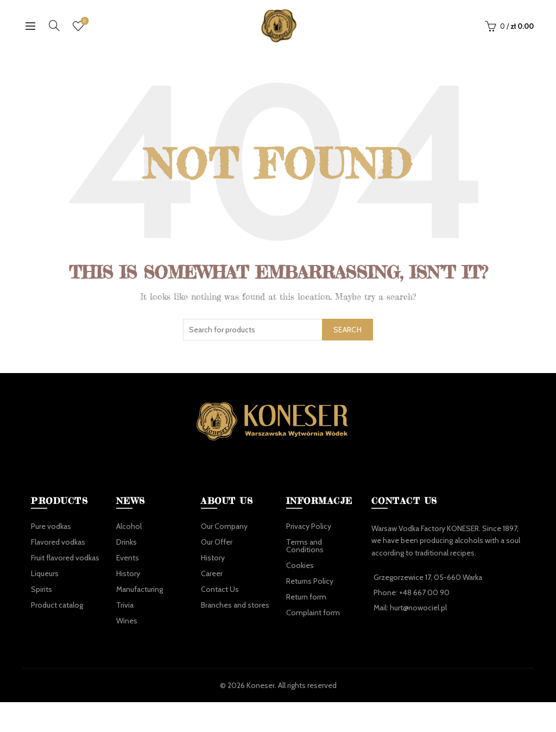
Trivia (125, 605)
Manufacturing (139, 589)
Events (127, 558)
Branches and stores (235, 605)
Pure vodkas (51, 526)
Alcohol (129, 526)
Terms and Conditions (305, 545)
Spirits (41, 589)
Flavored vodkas (58, 542)
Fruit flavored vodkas (65, 558)
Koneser (261, 685)
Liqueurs (45, 573)
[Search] (54, 25)
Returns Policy (309, 581)
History (128, 573)
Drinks (126, 542)
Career (212, 573)
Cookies (300, 565)
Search (347, 330)
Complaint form (313, 612)
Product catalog (57, 605)
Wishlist (83, 21)
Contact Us (220, 589)
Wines (126, 621)
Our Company (224, 526)
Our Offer (216, 542)
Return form (306, 597)
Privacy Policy (308, 526)
